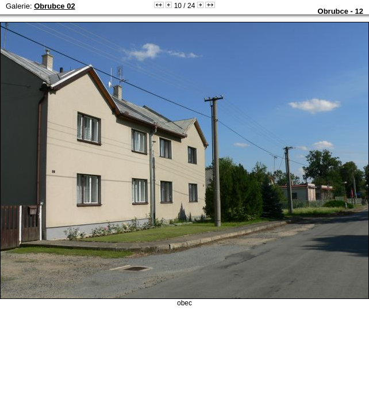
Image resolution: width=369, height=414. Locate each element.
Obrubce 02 (54, 6)
